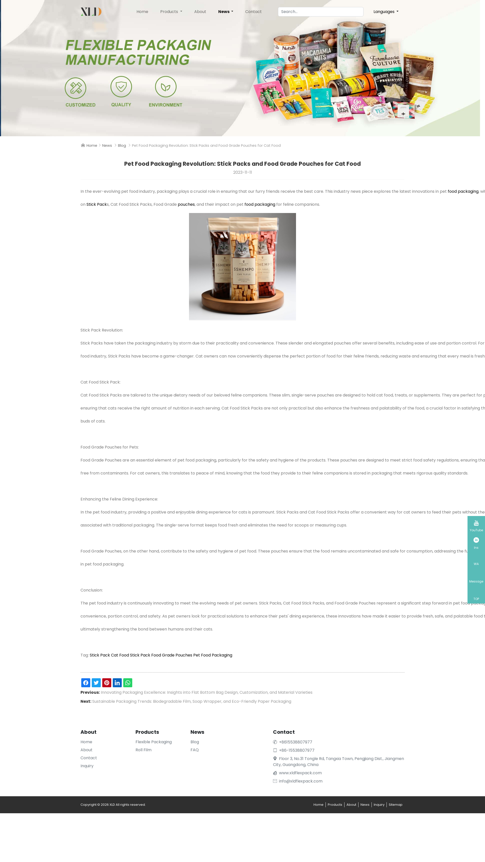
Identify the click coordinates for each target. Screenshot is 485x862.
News (224, 11)
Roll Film (144, 750)
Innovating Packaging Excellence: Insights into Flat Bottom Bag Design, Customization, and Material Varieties (206, 692)
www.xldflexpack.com (300, 773)
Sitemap (395, 804)
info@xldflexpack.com (297, 781)
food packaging (463, 191)
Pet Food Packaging (212, 655)
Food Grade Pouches (171, 655)
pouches (186, 204)
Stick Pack (96, 204)
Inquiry (87, 766)
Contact (253, 11)
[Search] (321, 11)
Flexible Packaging (154, 742)
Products (169, 11)
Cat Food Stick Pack (130, 655)
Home (142, 11)
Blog (122, 145)
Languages (385, 11)
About (200, 11)
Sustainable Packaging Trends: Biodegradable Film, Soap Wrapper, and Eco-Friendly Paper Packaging (191, 701)
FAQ (194, 750)
